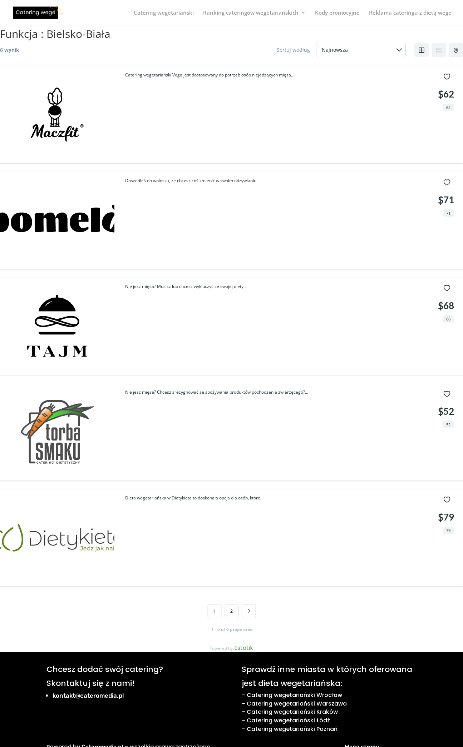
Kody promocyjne (337, 13)
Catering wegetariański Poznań (292, 729)
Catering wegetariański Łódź (288, 720)
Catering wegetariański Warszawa (297, 703)
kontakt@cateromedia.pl (88, 695)
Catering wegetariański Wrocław (294, 695)
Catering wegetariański (164, 13)
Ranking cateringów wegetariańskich (251, 13)
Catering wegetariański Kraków (292, 712)
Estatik (243, 648)
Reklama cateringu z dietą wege (410, 13)
